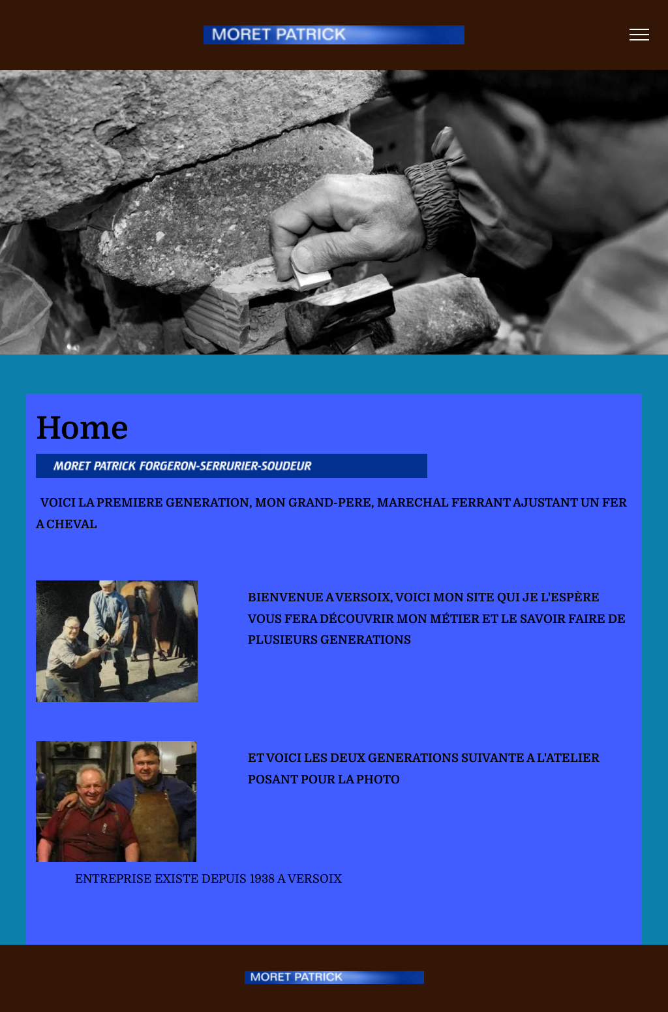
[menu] (639, 35)
